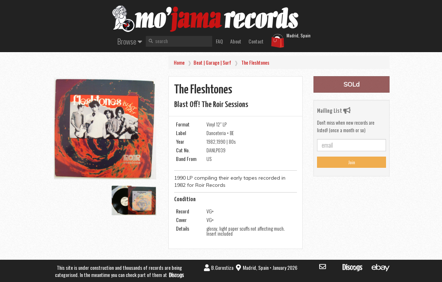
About (235, 41)
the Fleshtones (255, 62)
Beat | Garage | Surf (212, 62)
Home (179, 62)
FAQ (219, 41)
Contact (256, 41)
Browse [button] (129, 41)
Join (351, 162)
